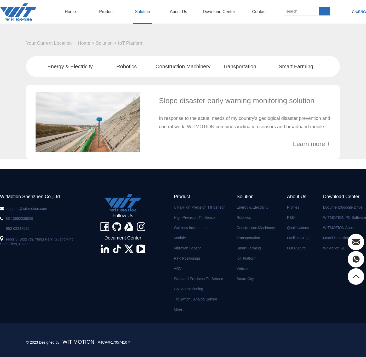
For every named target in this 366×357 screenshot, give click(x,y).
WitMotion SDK (335, 248)
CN (354, 12)
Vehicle (242, 268)
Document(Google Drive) (343, 207)
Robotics (126, 66)
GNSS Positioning (188, 289)
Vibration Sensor (187, 248)
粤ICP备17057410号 (114, 342)
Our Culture (296, 248)
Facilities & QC (299, 238)
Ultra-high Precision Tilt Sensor (199, 207)
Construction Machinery (183, 66)
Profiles (293, 207)
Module (180, 238)
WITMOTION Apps (338, 228)
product (106, 11)
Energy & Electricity (70, 66)
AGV (178, 268)
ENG (362, 12)
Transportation (239, 66)
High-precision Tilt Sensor (195, 217)
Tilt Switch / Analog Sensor (195, 299)
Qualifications (298, 228)
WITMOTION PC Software (344, 217)
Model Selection (336, 238)
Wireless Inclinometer (191, 228)
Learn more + (311, 144)
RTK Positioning (187, 258)
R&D (291, 217)
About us (178, 11)
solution (142, 11)
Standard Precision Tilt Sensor (198, 279)
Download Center (219, 11)
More (178, 309)
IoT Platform (131, 43)
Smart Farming (296, 66)
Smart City (245, 279)
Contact (259, 11)
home (70, 11)
